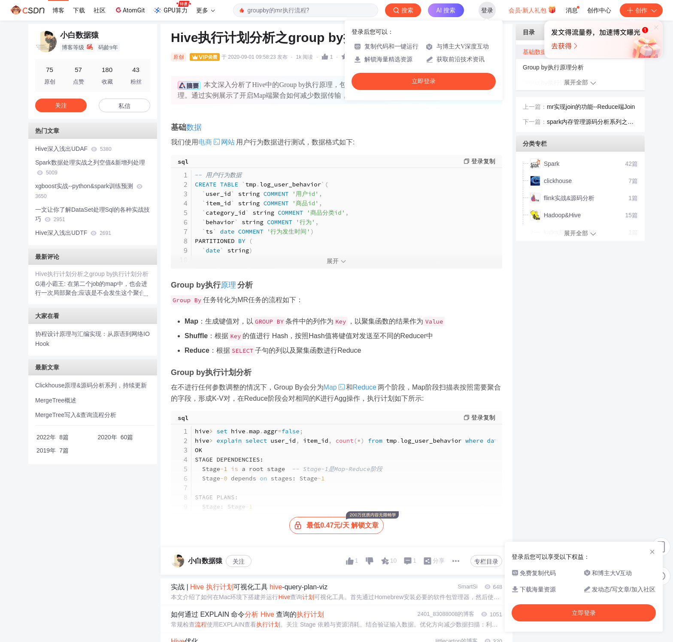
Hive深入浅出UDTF (73, 232)
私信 (124, 105)
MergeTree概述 (55, 400)
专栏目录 (486, 561)
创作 (641, 10)
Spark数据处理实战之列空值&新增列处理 (90, 167)
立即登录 (424, 81)
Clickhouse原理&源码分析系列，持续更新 (91, 385)
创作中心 (599, 10)
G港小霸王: (51, 283)
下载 (79, 10)
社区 (100, 10)
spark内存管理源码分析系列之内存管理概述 (590, 122)
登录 (487, 10)
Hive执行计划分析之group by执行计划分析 (92, 273)
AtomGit (129, 10)
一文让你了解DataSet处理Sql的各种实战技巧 (92, 214)
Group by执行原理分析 (553, 67)
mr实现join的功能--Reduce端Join (591, 106)
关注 (239, 561)
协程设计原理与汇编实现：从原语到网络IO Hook (92, 338)
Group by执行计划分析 (553, 82)
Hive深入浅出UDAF (73, 148)
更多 (205, 10)
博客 (58, 10)
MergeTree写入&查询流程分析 (75, 414)
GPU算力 (172, 8)
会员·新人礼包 (532, 9)
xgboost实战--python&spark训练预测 (88, 191)
